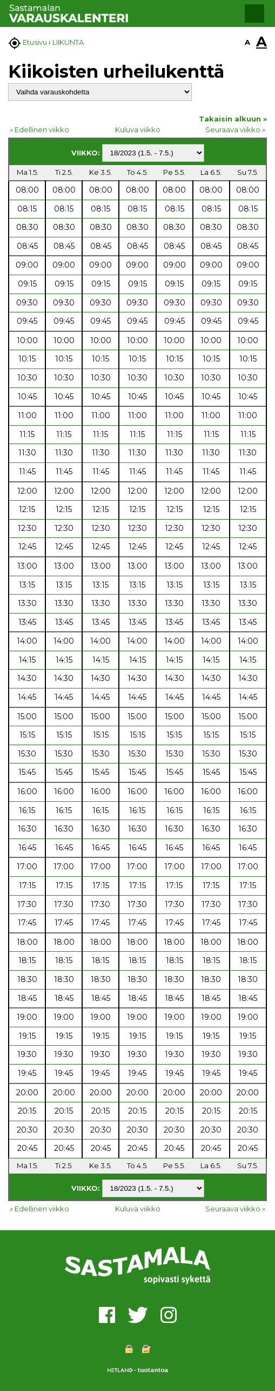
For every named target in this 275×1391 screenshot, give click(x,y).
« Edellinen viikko (39, 129)
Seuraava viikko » (235, 129)
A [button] (247, 42)
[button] (254, 13)
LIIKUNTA (68, 42)
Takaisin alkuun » (233, 118)
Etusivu (35, 42)
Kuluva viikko (137, 129)
